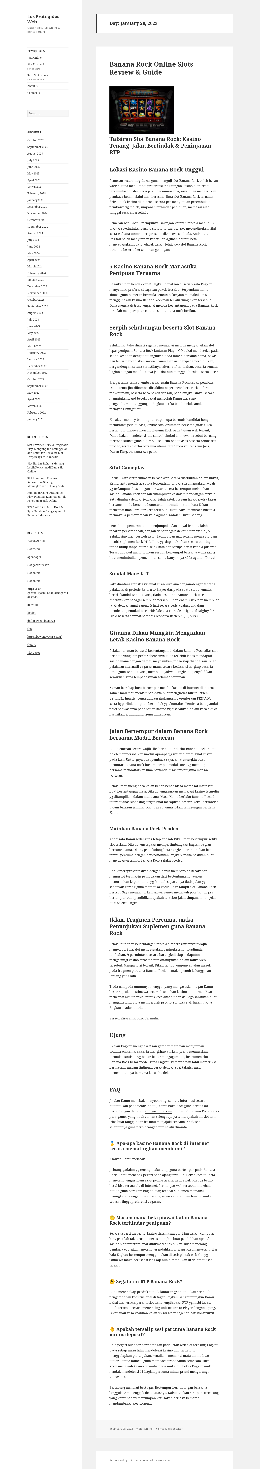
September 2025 (37, 147)
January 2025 (35, 200)
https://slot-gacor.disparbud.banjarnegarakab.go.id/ (47, 593)
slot (29, 628)
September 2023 (37, 306)
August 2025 (35, 153)
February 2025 (36, 193)
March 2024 (34, 266)
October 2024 (35, 220)
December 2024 (37, 207)
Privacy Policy (36, 51)
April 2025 (33, 180)
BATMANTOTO (36, 541)
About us (32, 86)
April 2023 (33, 339)
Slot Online (146, 1428)
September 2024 (37, 226)
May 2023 (33, 333)
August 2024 (35, 233)
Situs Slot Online (47, 77)
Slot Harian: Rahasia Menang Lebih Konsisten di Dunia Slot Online (45, 467)
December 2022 (37, 366)
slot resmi (33, 549)
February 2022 (36, 412)
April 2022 (33, 399)
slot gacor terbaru (38, 565)
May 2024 (33, 253)
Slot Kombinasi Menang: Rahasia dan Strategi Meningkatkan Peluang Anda (46, 482)
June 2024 (33, 246)
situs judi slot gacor (170, 1428)
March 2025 (34, 187)
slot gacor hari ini (158, 1111)
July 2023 (33, 319)
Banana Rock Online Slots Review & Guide (151, 68)
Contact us (33, 93)
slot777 (31, 644)
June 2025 (33, 167)
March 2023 (34, 346)
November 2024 (37, 213)
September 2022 (37, 386)
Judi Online (34, 57)
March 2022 (34, 406)
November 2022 (37, 373)
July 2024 (33, 240)
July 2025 (33, 160)
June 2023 (33, 326)
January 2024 (35, 280)
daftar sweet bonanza (41, 621)
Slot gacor (33, 652)
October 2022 (35, 379)
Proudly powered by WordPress (151, 1460)
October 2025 (35, 140)
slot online (33, 573)
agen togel (34, 557)
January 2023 (35, 359)
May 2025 (33, 173)
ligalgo (31, 613)
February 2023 (36, 353)
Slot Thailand (47, 66)
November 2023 (37, 293)
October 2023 (35, 299)
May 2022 (33, 392)
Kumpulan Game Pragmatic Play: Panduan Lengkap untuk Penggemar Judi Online (46, 497)
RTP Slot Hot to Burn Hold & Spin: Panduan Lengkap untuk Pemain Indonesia (46, 511)
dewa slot (33, 605)
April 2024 (33, 260)
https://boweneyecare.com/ (44, 636)
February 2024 (36, 273)
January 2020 (35, 419)
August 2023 (35, 313)
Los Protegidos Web (43, 19)
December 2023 (37, 286)
